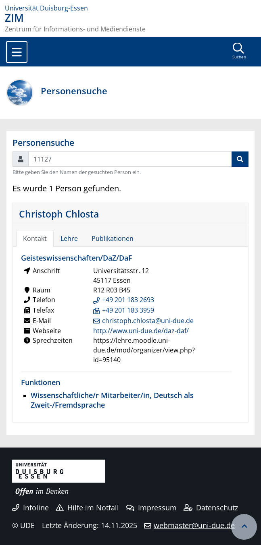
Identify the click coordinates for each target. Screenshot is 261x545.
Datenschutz (211, 507)
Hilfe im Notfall (87, 507)
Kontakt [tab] (35, 238)
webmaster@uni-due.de (194, 525)
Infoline (30, 507)
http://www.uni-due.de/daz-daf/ (141, 330)
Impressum (151, 507)
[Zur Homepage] (130, 8)
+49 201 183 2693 (128, 299)
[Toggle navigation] (16, 52)
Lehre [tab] (69, 238)
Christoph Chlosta (59, 213)
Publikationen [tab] (113, 238)
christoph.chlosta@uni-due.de (148, 320)
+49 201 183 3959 (128, 310)
